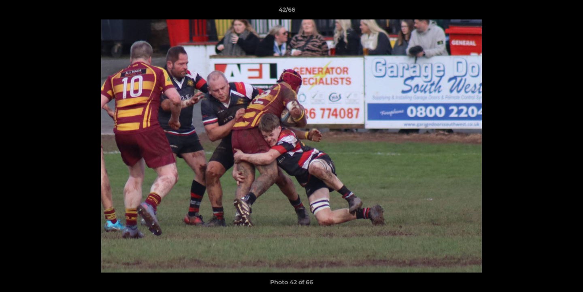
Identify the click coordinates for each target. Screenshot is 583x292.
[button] (549, 11)
